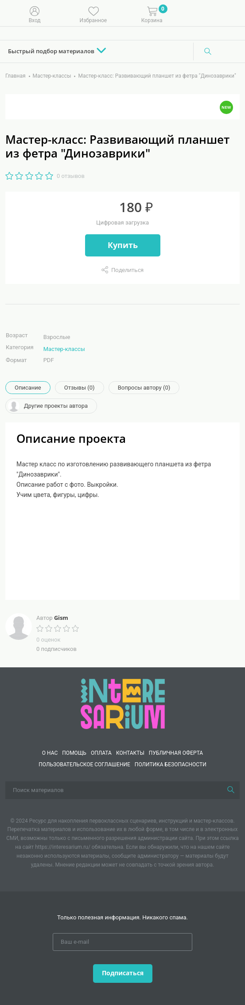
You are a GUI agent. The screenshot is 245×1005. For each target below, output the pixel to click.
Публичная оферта (176, 753)
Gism (61, 618)
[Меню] (232, 14)
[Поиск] (208, 51)
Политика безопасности (170, 764)
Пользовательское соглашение (84, 764)
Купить (123, 245)
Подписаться (123, 973)
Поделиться (127, 270)
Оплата (101, 753)
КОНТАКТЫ (130, 753)
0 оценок (48, 639)
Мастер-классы (64, 349)
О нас (50, 753)
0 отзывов (71, 176)
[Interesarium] (123, 703)
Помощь (74, 753)
